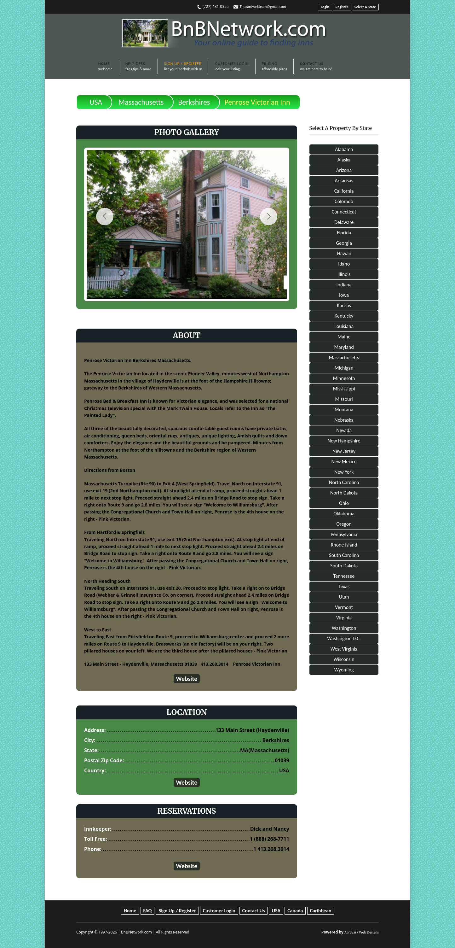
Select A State (365, 7)
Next (268, 216)
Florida (344, 233)
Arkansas (344, 181)
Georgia (344, 243)
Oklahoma (343, 514)
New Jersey (343, 451)
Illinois (344, 274)
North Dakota (344, 493)
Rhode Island (344, 545)
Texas (343, 586)
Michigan (344, 368)
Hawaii (344, 253)
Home (130, 911)
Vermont (344, 607)
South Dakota (344, 566)
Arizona (344, 170)
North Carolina (344, 482)
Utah (344, 597)
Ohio (344, 503)
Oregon (344, 524)
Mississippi (344, 389)
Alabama (344, 149)
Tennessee (344, 576)
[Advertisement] (344, 785)
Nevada (344, 430)
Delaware (344, 222)
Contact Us (253, 911)
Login (325, 7)
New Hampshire (344, 441)
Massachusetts (141, 102)
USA (95, 102)
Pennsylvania (344, 534)
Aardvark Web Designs (361, 932)
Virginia (344, 618)
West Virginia (344, 649)
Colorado (344, 201)
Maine (343, 337)
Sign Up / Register (177, 911)
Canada (295, 911)
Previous (104, 216)
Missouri (344, 399)
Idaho (344, 264)
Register (342, 7)
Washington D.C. (344, 638)
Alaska (344, 160)
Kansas (344, 305)
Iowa (344, 295)
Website (187, 678)
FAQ (147, 911)
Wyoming (344, 670)
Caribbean (320, 911)
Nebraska (344, 420)
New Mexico (343, 462)
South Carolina (344, 555)
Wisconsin (344, 659)
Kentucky (344, 316)
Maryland (344, 347)
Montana (344, 410)
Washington (344, 628)
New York (344, 472)
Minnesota (344, 378)
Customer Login (219, 911)
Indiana (343, 285)
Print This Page (357, 97)
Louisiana (344, 326)
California (344, 191)
